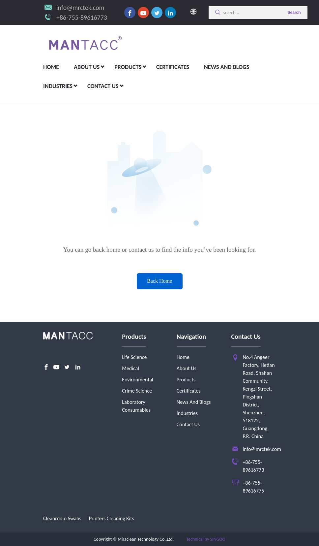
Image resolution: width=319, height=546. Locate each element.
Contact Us (102, 86)
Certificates (172, 67)
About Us (186, 368)
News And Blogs (194, 402)
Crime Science (137, 391)
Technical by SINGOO (205, 539)
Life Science (134, 357)
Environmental (137, 379)
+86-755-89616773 (81, 17)
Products (127, 67)
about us (87, 67)
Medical (130, 368)
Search (294, 12)
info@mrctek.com (80, 7)
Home (51, 67)
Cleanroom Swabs (62, 518)
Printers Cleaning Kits (111, 518)
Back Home (159, 281)
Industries (57, 86)
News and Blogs (226, 67)
